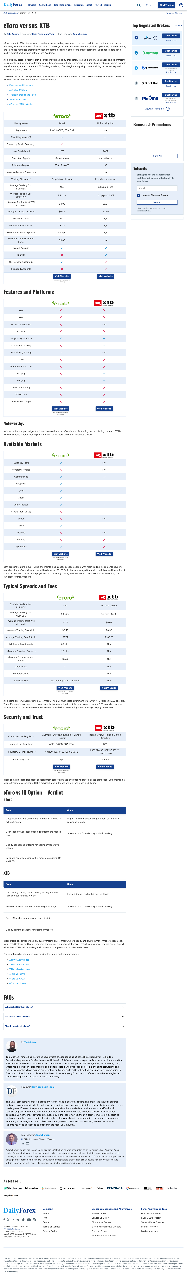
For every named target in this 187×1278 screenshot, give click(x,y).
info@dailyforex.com (12, 1229)
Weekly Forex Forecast (153, 1222)
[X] (8, 1219)
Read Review (171, 40)
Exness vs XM (99, 1213)
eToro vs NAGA (17, 978)
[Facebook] (4, 1219)
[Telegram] (17, 1219)
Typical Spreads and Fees (22, 94)
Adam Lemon (42, 1135)
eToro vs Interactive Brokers (106, 1226)
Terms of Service (51, 1226)
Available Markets (18, 90)
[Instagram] (34, 1219)
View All (157, 156)
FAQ (45, 1217)
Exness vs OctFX (100, 1217)
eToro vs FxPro (17, 973)
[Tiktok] (23, 1219)
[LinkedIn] (13, 1219)
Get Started (171, 35)
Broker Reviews (149, 1226)
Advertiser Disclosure (174, 13)
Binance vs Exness (101, 1222)
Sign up (157, 202)
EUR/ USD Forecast (151, 1217)
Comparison (13, 13)
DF (5, 13)
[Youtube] (29, 1219)
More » (178, 25)
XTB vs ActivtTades (19, 959)
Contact (47, 1222)
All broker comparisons (104, 1235)
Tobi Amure (30, 1042)
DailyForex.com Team (42, 1086)
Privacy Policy (50, 1231)
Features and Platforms (21, 85)
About (46, 1213)
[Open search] (139, 5)
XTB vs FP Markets (19, 964)
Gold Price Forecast (151, 1213)
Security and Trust (18, 99)
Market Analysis (149, 1231)
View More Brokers (155, 108)
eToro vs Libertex (18, 983)
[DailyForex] (20, 1211)
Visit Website (62, 276)
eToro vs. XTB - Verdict (21, 104)
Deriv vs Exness (100, 1231)
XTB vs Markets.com (20, 969)
